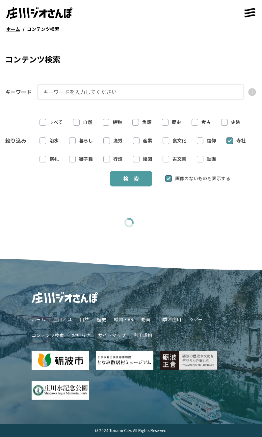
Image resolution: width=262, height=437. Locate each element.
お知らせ (81, 335)
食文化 (174, 140)
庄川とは (62, 319)
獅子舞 (81, 159)
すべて (51, 122)
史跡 (230, 122)
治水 (49, 140)
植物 (112, 122)
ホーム (38, 319)
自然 (82, 122)
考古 (201, 122)
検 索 (131, 178)
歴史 (171, 122)
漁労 (112, 140)
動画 (206, 159)
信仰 (206, 140)
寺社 (236, 140)
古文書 (174, 159)
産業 (142, 140)
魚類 (141, 122)
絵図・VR (123, 319)
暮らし (81, 140)
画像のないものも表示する (197, 178)
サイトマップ (112, 335)
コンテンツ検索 (48, 335)
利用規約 (143, 335)
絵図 (142, 159)
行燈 (112, 159)
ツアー (196, 319)
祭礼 (49, 159)
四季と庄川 (169, 319)
